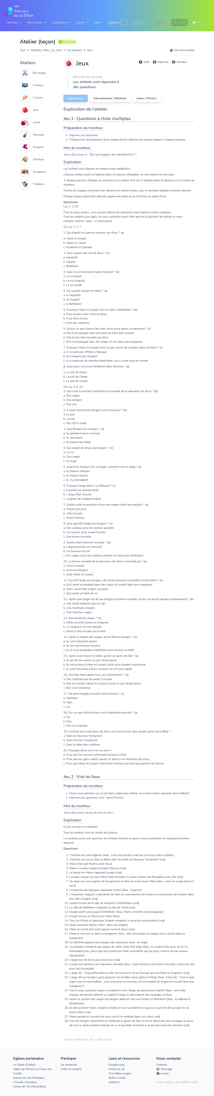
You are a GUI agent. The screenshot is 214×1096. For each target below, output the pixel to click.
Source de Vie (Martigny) (28, 1078)
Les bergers (74, 50)
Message (166, 1069)
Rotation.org (116, 1065)
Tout (22, 50)
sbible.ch (114, 1082)
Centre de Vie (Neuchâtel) (29, 1087)
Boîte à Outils (117, 1078)
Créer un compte (71, 1069)
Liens (97, 23)
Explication (75, 98)
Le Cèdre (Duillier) (24, 1065)
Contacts (114, 23)
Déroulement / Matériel (109, 98)
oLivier (165, 1073)
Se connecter (69, 1065)
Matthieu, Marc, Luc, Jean (46, 50)
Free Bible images (120, 1073)
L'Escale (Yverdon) (25, 1082)
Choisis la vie (117, 1069)
